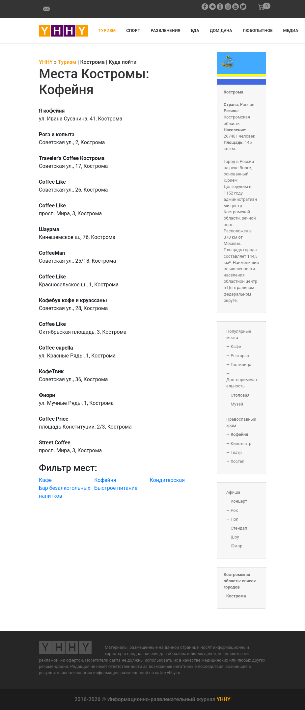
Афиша (233, 492)
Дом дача (221, 30)
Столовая (240, 395)
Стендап (239, 528)
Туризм (107, 30)
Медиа (290, 30)
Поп (234, 519)
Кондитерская (167, 480)
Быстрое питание (115, 488)
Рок (234, 510)
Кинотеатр (241, 443)
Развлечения (165, 30)
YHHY (224, 699)
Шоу (235, 537)
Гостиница (241, 364)
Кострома (233, 92)
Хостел (237, 461)
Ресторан (240, 355)
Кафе (45, 480)
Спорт (133, 30)
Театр (236, 452)
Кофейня (105, 480)
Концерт (239, 501)
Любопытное (258, 30)
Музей (237, 404)
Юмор (236, 545)
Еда (195, 30)
